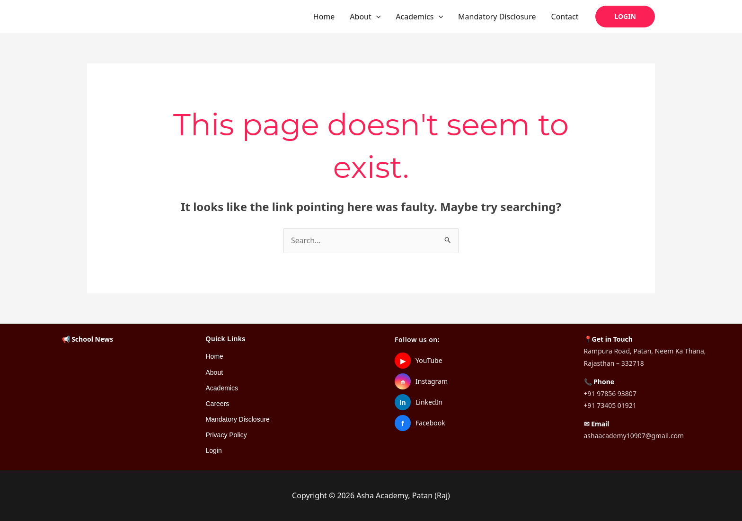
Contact (565, 16)
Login (214, 451)
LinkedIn (428, 402)
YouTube (428, 360)
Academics (419, 16)
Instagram (431, 381)
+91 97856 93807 (610, 393)
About (365, 16)
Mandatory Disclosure (497, 16)
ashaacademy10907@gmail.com (634, 436)
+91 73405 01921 (610, 405)
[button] (376, 16)
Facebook (430, 423)
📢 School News (87, 339)
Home (324, 16)
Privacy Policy (226, 435)
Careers (218, 403)
